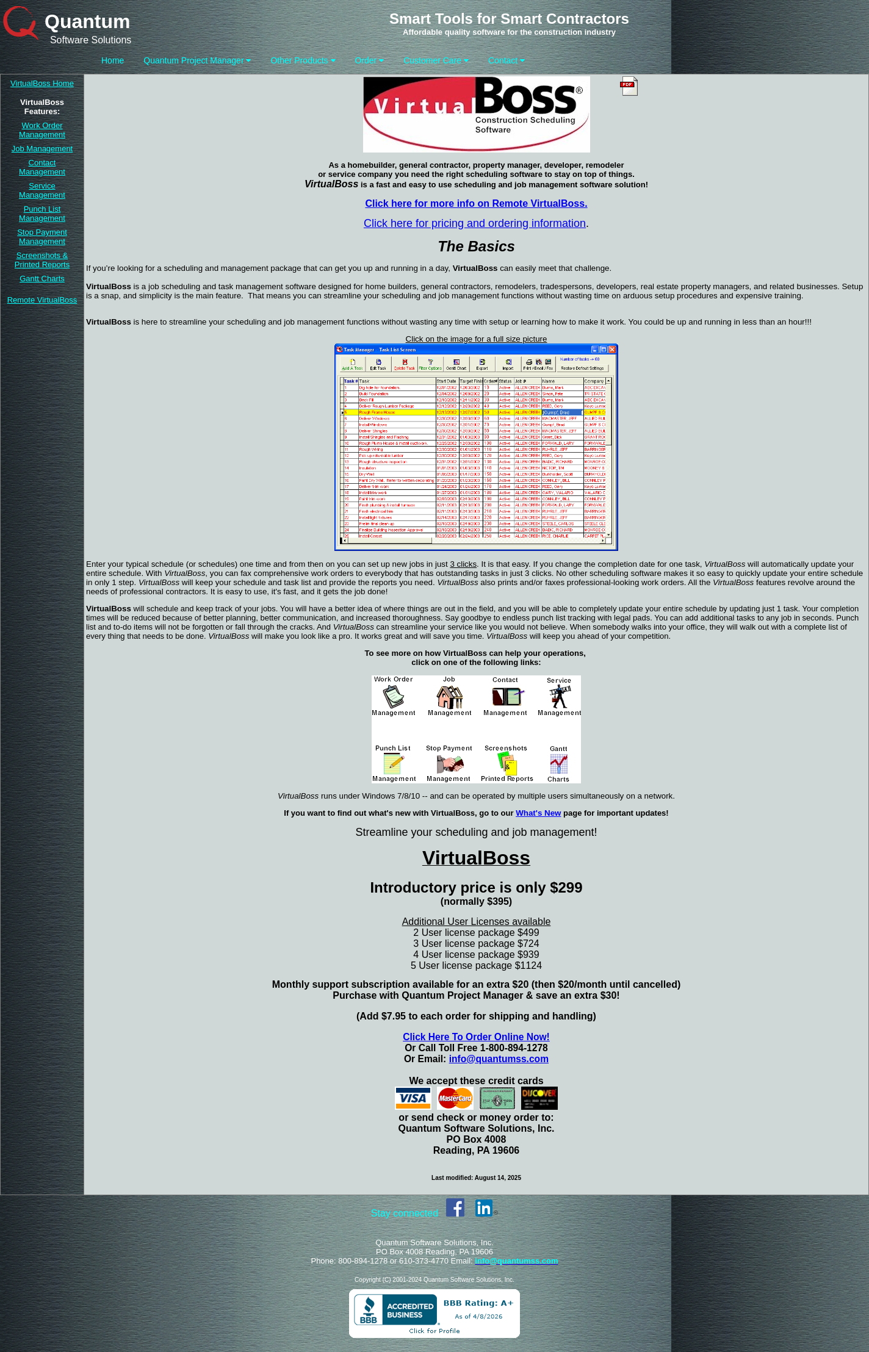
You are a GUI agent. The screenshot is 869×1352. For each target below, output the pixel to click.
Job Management (42, 148)
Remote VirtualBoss (42, 299)
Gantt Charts (42, 278)
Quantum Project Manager (197, 60)
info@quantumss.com (499, 1059)
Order (369, 60)
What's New (538, 813)
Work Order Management (42, 130)
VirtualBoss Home (42, 83)
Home (112, 60)
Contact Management (42, 167)
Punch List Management (42, 213)
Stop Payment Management (42, 237)
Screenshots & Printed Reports (42, 260)
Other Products (302, 60)
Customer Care (436, 60)
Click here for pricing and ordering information (475, 223)
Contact (506, 60)
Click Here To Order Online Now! (476, 1037)
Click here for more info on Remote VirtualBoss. (476, 203)
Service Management (42, 190)
